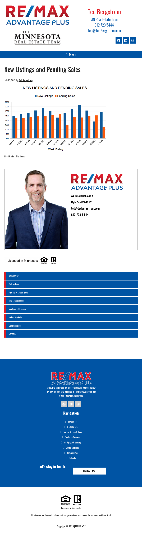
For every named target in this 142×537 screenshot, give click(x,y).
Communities (15, 325)
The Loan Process (16, 300)
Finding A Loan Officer (18, 292)
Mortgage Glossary (17, 309)
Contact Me (89, 471)
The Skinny (20, 156)
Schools (12, 333)
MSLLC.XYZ (80, 526)
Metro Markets (15, 317)
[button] (71, 54)
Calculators (14, 284)
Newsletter (14, 276)
